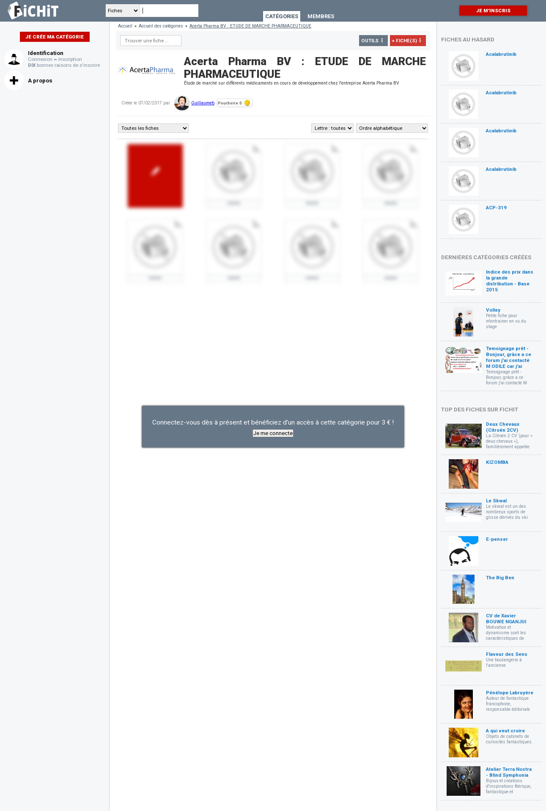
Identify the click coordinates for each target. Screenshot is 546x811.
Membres (320, 16)
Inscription (70, 59)
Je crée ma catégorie (54, 37)
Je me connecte (273, 433)
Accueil (125, 26)
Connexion (40, 59)
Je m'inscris (493, 11)
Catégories (281, 16)
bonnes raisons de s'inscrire (64, 65)
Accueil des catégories (161, 26)
